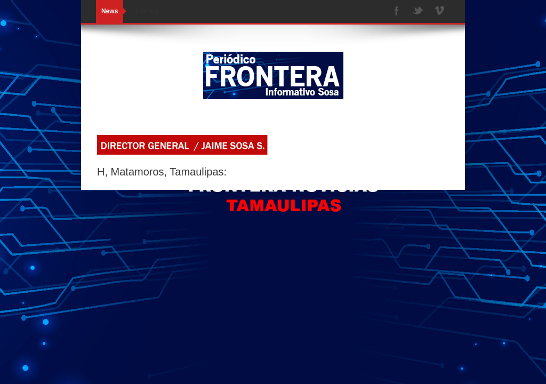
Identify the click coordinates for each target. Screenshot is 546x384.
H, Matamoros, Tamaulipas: (162, 172)
